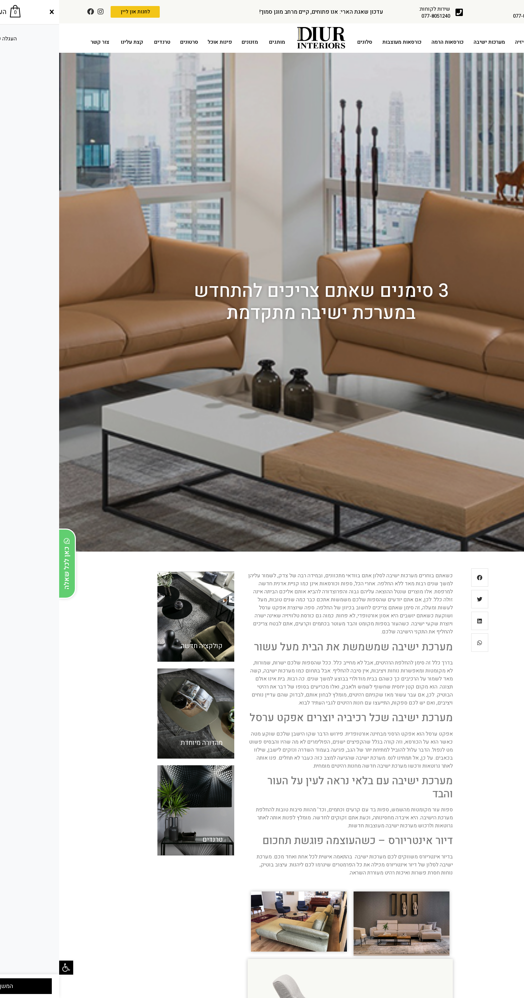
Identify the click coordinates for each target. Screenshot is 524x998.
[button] (7, 968)
